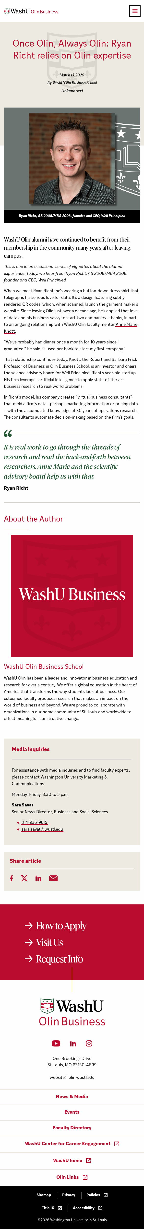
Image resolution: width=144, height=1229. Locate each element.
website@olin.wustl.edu (72, 1078)
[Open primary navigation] (135, 11)
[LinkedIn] (38, 880)
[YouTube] (56, 1045)
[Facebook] (11, 880)
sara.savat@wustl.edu (42, 829)
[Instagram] (89, 1045)
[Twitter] (24, 880)
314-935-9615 (34, 823)
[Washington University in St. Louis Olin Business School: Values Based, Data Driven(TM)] (72, 1024)
